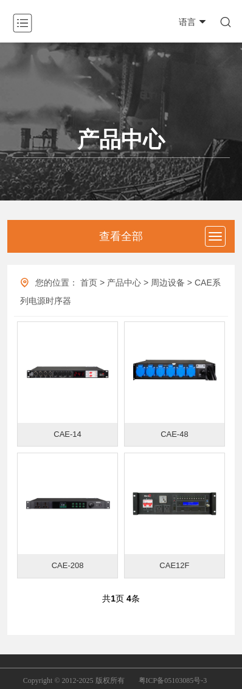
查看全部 (121, 236)
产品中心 (124, 282)
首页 (88, 282)
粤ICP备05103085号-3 (173, 680)
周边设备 (168, 282)
